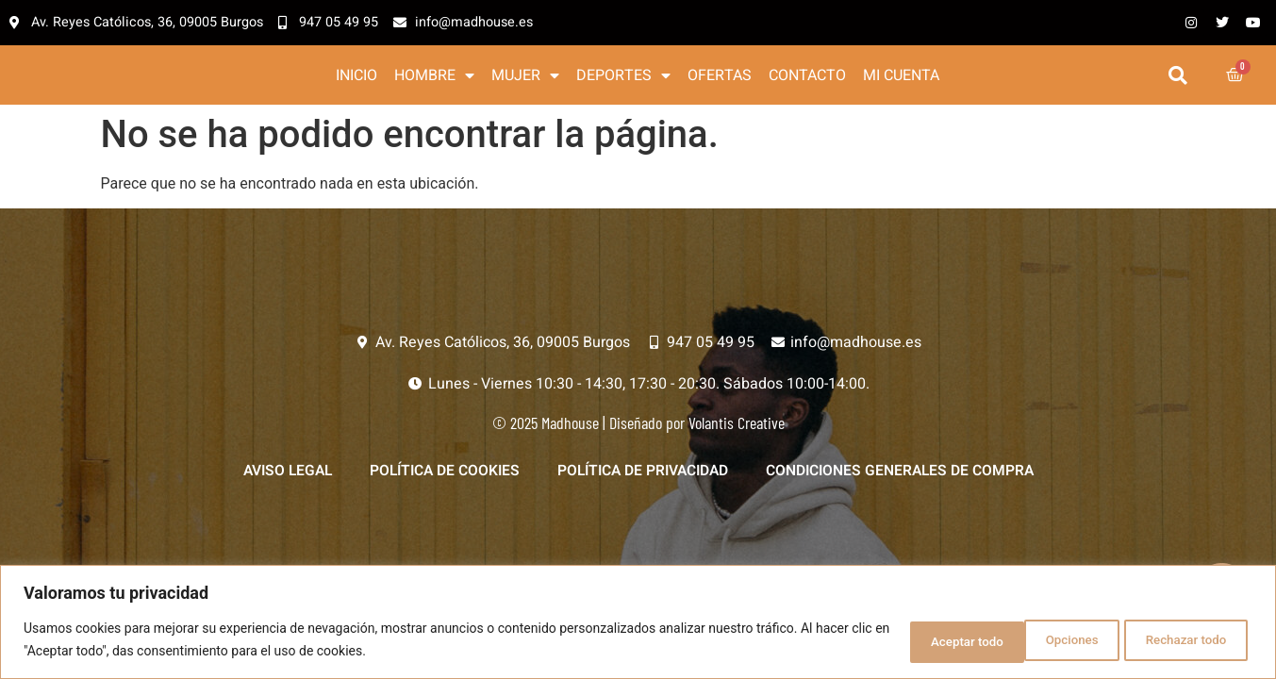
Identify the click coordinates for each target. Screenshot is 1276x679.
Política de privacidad (644, 475)
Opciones (911, 640)
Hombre (434, 76)
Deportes (623, 76)
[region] (638, 623)
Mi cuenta (901, 76)
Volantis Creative (736, 426)
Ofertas (720, 76)
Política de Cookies (440, 475)
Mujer (525, 76)
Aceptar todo (1187, 640)
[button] (1178, 76)
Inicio (356, 76)
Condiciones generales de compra (907, 475)
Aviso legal (278, 475)
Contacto (807, 76)
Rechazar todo (1044, 640)
